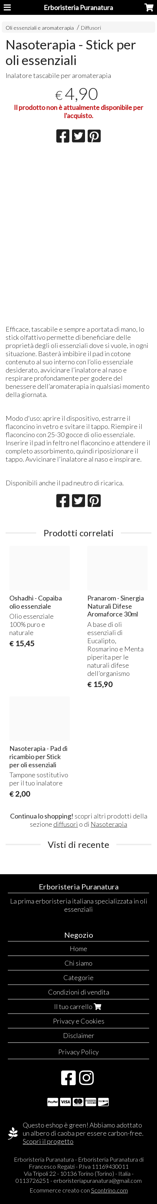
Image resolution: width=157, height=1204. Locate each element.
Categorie (78, 977)
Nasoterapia (109, 824)
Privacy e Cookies (78, 1021)
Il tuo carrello (78, 1006)
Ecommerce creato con (78, 1190)
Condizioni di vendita (78, 992)
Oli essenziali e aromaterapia (40, 28)
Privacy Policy (78, 1052)
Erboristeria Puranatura (78, 7)
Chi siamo (78, 963)
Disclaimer (78, 1035)
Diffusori (91, 28)
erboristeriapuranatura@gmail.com (97, 1180)
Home (78, 948)
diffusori (65, 824)
